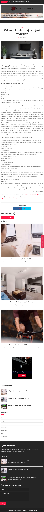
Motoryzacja (4, 427)
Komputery (3, 421)
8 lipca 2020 (22, 37)
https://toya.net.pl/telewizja (31, 194)
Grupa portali (4, 436)
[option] (26, 2)
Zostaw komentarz (7, 217)
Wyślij (3, 504)
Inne (22, 27)
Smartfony (3, 418)
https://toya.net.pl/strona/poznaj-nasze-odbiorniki (13, 198)
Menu (41, 21)
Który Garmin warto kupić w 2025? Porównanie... (22, 345)
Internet (3, 424)
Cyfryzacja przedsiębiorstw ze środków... (22, 259)
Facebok (17, 208)
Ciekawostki (4, 430)
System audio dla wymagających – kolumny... (22, 302)
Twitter (27, 208)
